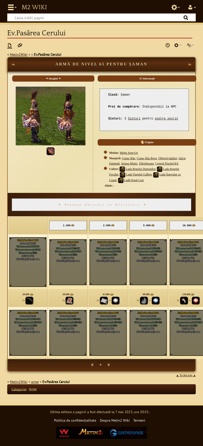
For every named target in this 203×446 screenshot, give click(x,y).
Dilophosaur (146, 163)
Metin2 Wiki (34, 7)
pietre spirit (166, 118)
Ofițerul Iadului (167, 158)
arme (35, 381)
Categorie (18, 389)
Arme (33, 389)
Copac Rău (128, 158)
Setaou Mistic (129, 163)
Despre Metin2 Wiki (115, 420)
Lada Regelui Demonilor (140, 169)
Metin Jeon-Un (129, 153)
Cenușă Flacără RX (166, 163)
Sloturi (134, 118)
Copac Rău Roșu (147, 158)
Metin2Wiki (18, 54)
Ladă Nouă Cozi (134, 180)
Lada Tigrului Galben (139, 174)
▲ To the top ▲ (186, 375)
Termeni (139, 420)
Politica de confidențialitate (75, 420)
